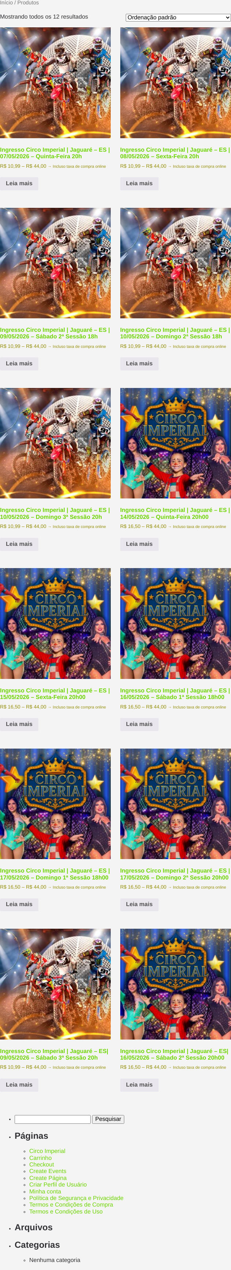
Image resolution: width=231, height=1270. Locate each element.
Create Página (48, 1178)
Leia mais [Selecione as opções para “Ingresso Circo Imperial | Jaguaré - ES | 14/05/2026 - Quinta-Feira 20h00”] (139, 544)
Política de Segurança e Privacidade (76, 1198)
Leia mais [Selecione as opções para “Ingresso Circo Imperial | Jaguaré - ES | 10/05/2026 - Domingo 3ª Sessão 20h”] (19, 544)
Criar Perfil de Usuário (58, 1185)
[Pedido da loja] (178, 18)
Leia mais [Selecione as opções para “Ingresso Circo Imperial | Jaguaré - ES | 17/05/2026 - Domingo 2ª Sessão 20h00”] (139, 904)
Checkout (41, 1165)
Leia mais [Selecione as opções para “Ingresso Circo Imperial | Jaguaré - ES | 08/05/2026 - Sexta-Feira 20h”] (139, 183)
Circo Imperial (47, 1151)
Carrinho (40, 1158)
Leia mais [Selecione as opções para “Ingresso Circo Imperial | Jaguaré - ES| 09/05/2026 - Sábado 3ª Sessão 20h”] (19, 1085)
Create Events (47, 1171)
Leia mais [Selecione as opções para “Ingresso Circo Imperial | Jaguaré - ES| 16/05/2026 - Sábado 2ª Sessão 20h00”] (139, 1085)
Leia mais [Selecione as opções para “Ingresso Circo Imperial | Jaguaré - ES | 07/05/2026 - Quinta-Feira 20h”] (19, 183)
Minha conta (45, 1192)
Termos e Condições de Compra (71, 1205)
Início (6, 3)
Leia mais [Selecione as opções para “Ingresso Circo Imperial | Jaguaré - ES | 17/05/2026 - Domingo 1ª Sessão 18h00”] (19, 904)
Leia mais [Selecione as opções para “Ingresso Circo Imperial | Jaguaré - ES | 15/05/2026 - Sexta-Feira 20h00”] (19, 724)
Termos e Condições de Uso (66, 1212)
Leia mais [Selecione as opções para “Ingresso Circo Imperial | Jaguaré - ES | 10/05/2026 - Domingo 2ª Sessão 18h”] (139, 364)
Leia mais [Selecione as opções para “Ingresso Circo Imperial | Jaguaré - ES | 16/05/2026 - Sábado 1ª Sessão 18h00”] (139, 724)
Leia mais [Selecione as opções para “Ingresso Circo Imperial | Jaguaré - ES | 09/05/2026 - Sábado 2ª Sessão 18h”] (19, 364)
